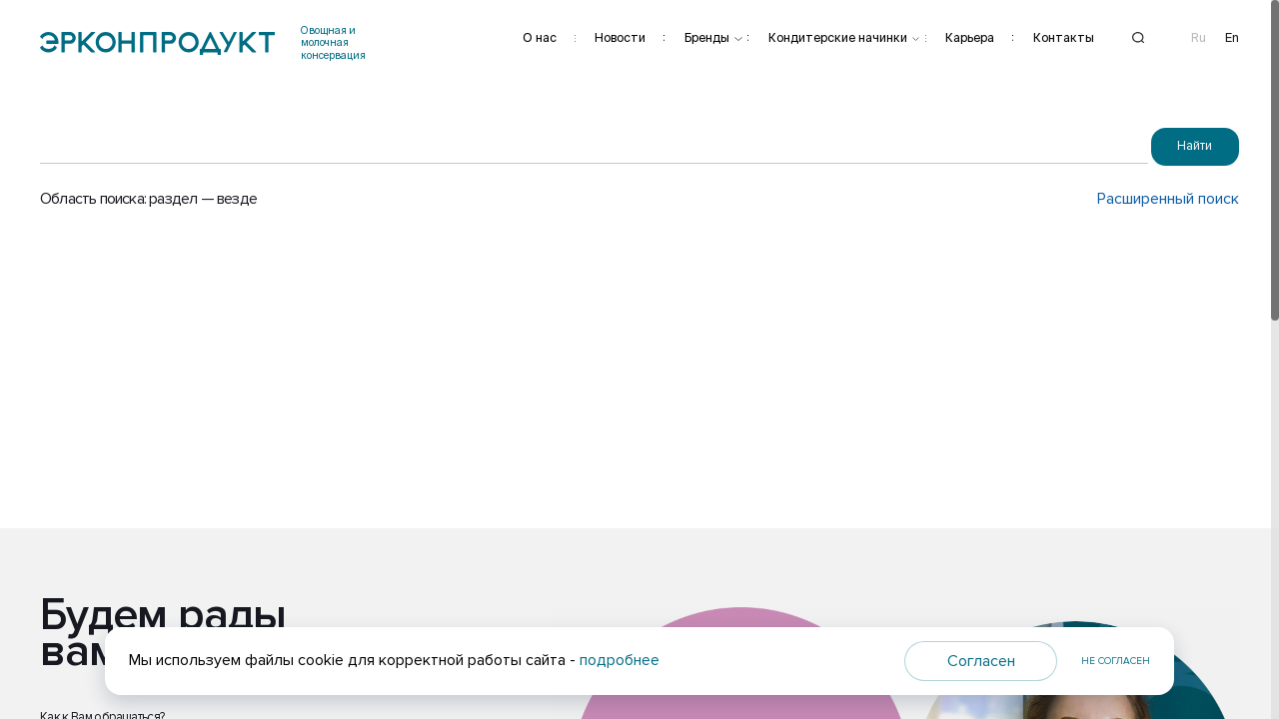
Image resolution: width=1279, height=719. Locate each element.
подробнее (619, 660)
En (1232, 38)
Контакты (1063, 37)
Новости (620, 37)
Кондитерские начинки (837, 37)
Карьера (969, 37)
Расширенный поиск (1168, 199)
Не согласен (1115, 661)
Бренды (706, 37)
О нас (540, 37)
